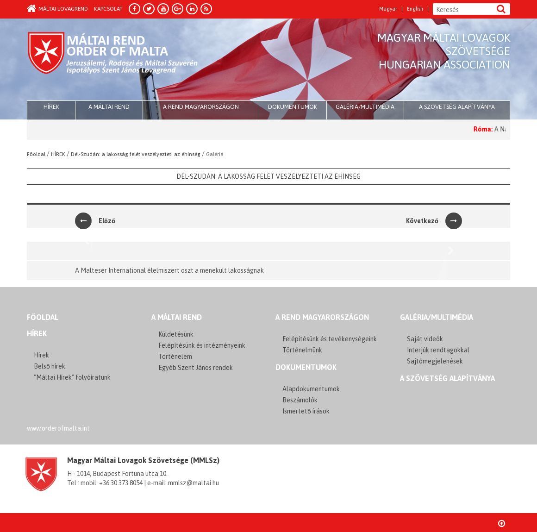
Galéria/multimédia (365, 106)
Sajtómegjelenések (435, 361)
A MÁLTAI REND (176, 317)
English (415, 9)
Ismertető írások (306, 411)
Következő (434, 221)
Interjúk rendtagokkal (438, 350)
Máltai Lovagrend (57, 9)
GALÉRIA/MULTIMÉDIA (436, 317)
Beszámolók (300, 400)
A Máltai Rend (109, 106)
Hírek (37, 333)
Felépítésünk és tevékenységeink (329, 339)
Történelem (175, 356)
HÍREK (51, 106)
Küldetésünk (176, 334)
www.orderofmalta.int (58, 428)
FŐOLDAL (42, 317)
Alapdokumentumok (311, 389)
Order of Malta (113, 60)
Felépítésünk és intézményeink (201, 345)
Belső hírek (49, 366)
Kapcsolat (108, 9)
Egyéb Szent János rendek (195, 367)
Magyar (388, 9)
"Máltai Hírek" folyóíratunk (72, 377)
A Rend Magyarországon (201, 106)
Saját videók (425, 339)
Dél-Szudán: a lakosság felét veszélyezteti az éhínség (268, 176)
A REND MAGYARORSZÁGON (322, 317)
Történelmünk (302, 350)
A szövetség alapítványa (457, 106)
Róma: (488, 129)
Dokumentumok (292, 106)
